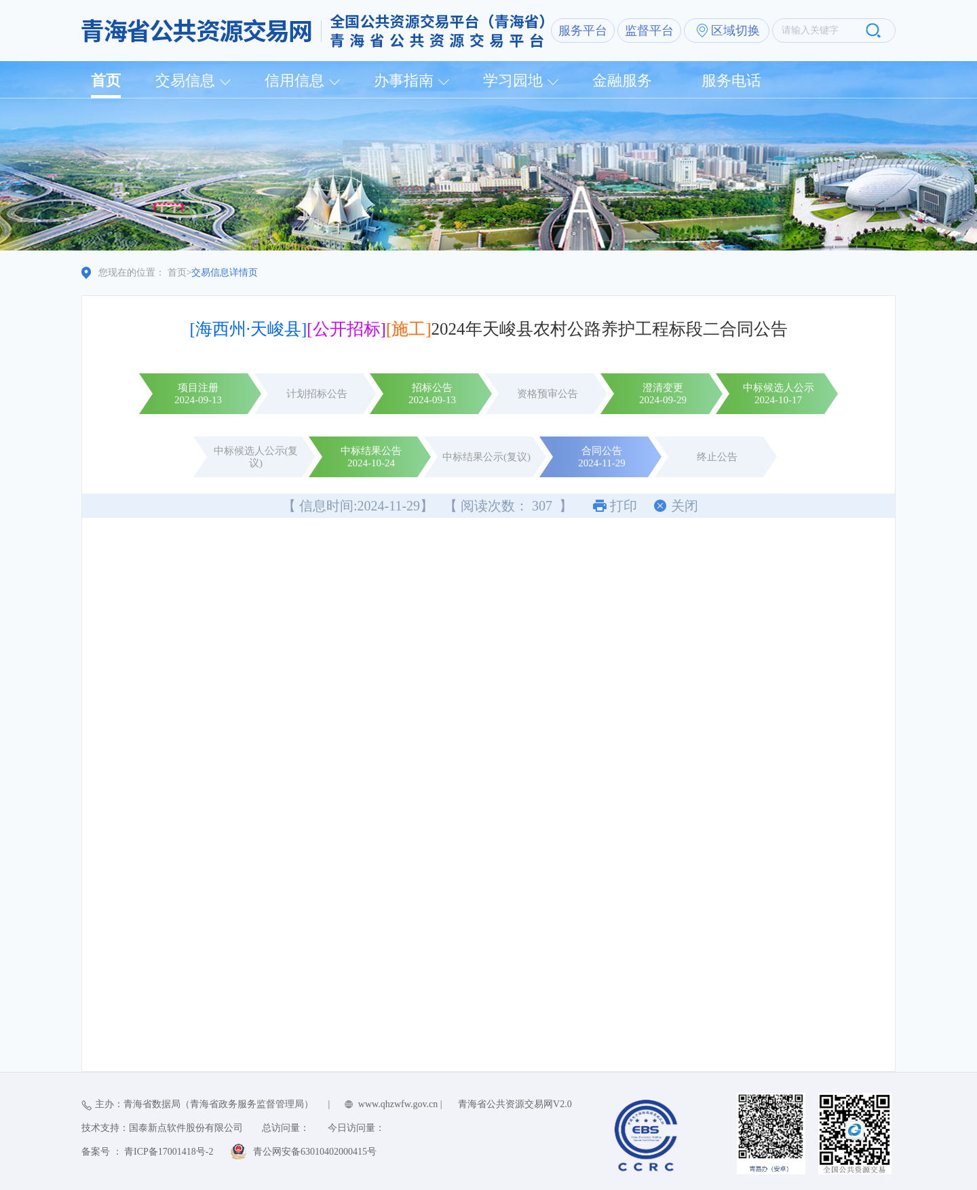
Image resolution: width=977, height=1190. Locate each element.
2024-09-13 (198, 399)
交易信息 (185, 80)
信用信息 (294, 80)
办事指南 (404, 80)
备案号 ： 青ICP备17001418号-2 (147, 1152)
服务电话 (731, 80)
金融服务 (622, 80)
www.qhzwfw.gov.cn (398, 1104)
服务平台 (582, 30)
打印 (623, 505)
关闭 (684, 505)
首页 (106, 80)
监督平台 (649, 30)
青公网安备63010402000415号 (315, 1152)
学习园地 (513, 80)
